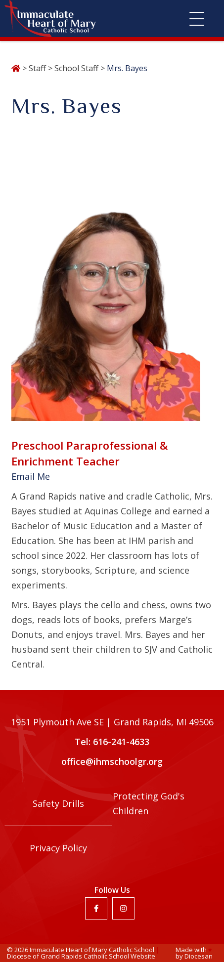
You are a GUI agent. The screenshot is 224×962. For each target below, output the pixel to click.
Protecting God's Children (148, 803)
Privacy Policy (58, 848)
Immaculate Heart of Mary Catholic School (92, 949)
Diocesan (198, 956)
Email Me (30, 476)
